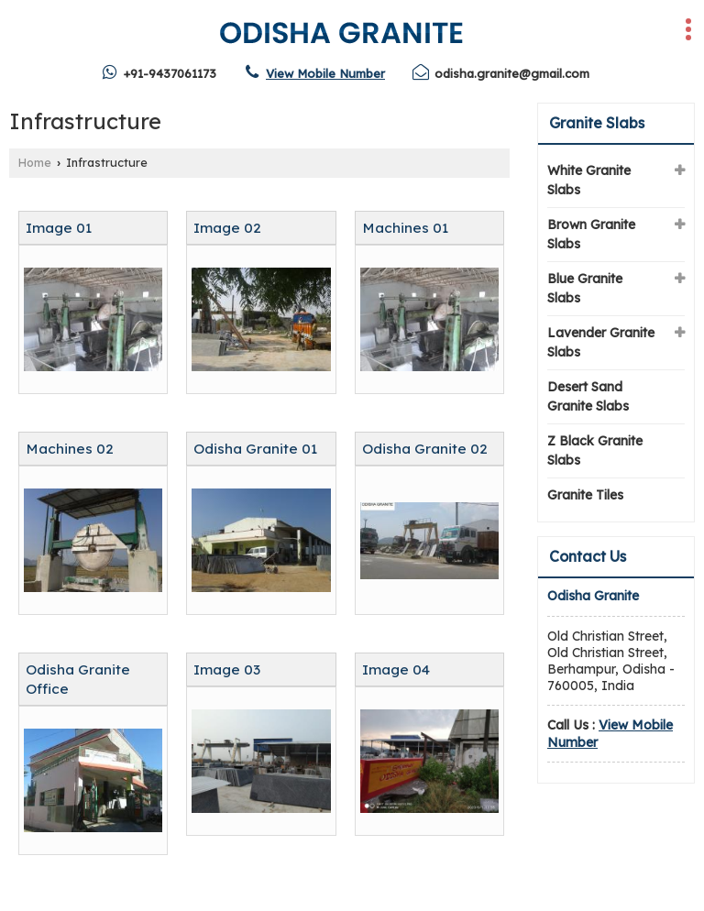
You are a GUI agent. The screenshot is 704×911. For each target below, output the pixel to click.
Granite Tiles (585, 495)
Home (34, 162)
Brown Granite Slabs (591, 234)
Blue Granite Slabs (584, 288)
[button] (325, 73)
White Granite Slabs (589, 180)
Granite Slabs (596, 123)
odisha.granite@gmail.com (511, 73)
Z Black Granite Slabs (595, 450)
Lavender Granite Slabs (600, 342)
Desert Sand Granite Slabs (588, 396)
